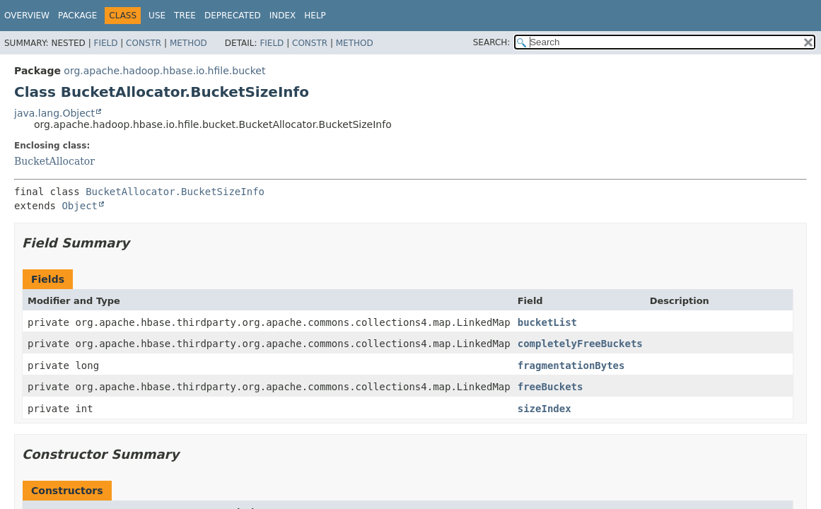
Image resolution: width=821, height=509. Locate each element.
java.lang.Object (54, 113)
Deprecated (232, 16)
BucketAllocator (54, 161)
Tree (185, 16)
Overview (27, 16)
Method (188, 43)
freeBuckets (550, 386)
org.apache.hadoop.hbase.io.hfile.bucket (164, 70)
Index (282, 16)
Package (77, 16)
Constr (143, 43)
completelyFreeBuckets (580, 343)
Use (157, 16)
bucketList (547, 322)
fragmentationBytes (571, 365)
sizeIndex (544, 408)
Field (105, 43)
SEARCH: (492, 42)
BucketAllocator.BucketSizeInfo (175, 191)
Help (315, 16)
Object (80, 205)
